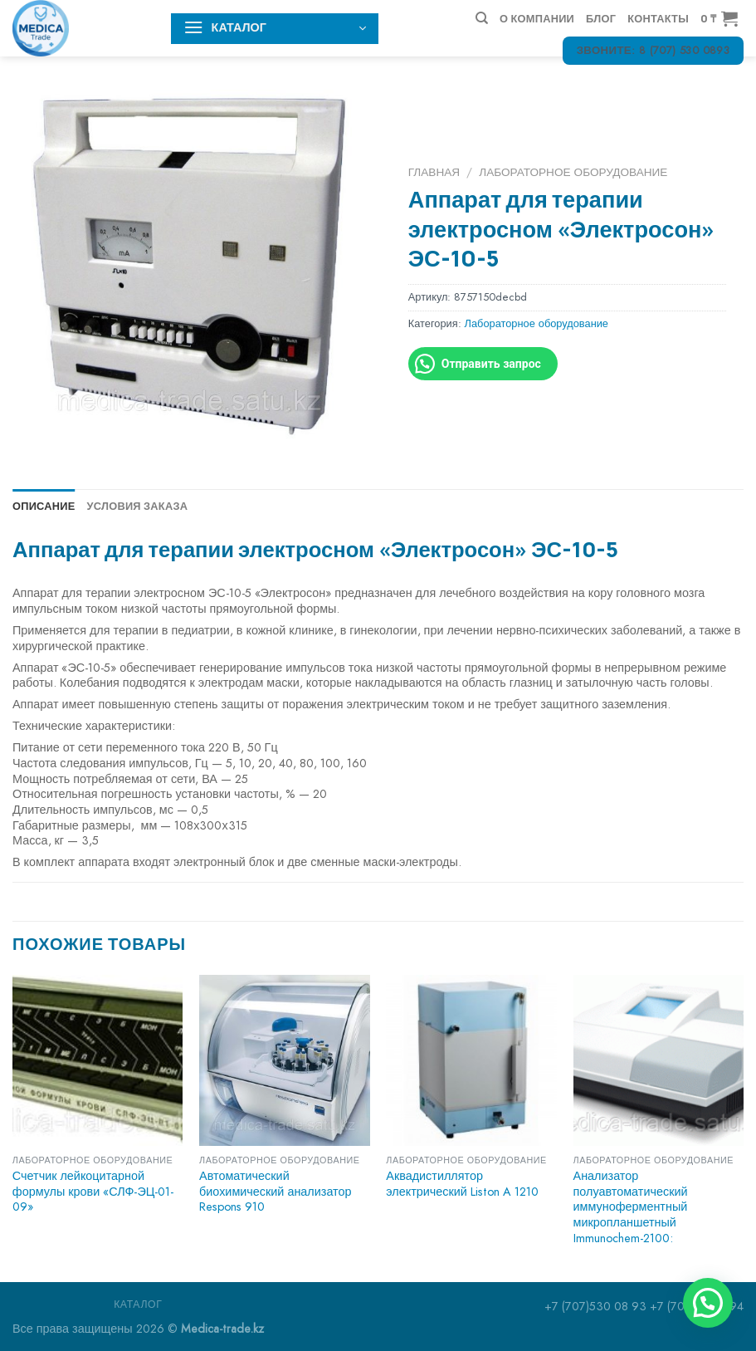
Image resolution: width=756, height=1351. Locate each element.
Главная (434, 172)
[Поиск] (482, 18)
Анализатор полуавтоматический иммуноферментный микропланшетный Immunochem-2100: (630, 1207)
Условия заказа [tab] (137, 505)
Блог (601, 18)
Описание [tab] (44, 505)
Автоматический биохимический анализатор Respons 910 (275, 1191)
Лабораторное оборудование (573, 172)
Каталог (138, 1304)
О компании (537, 18)
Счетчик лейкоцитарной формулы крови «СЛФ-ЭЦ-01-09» (93, 1191)
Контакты (658, 18)
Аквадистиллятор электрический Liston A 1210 (462, 1183)
